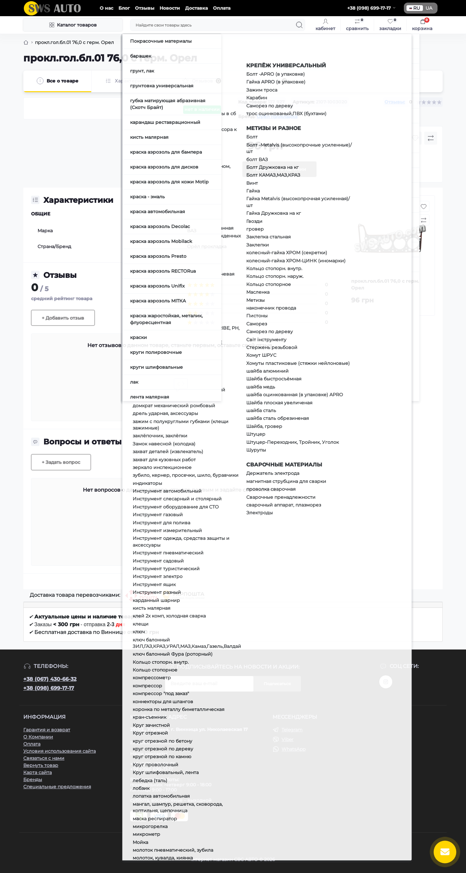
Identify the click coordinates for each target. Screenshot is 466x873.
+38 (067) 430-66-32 (49, 679)
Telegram (292, 729)
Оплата (221, 8)
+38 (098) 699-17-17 (48, 688)
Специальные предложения (57, 786)
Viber (288, 739)
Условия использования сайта (59, 751)
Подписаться (277, 683)
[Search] (299, 25)
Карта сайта (37, 772)
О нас (106, 8)
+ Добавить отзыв (63, 318)
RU (414, 8)
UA (429, 8)
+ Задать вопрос (61, 462)
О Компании (38, 736)
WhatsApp (293, 749)
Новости (170, 8)
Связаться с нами (43, 758)
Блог (124, 8)
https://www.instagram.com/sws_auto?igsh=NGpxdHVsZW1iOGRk (385, 681)
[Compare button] (430, 138)
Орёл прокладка (277, 116)
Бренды (32, 779)
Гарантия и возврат (46, 729)
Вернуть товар (40, 765)
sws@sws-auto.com (153, 742)
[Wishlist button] (415, 138)
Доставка (196, 8)
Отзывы (144, 8)
